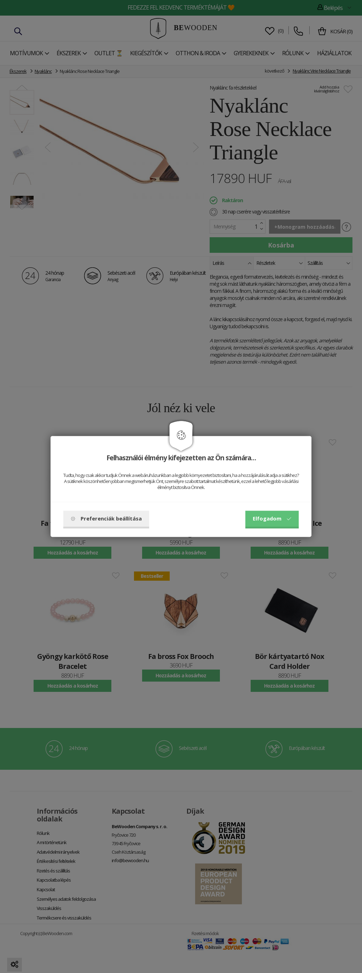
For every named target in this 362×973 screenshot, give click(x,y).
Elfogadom (272, 518)
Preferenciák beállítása (106, 518)
